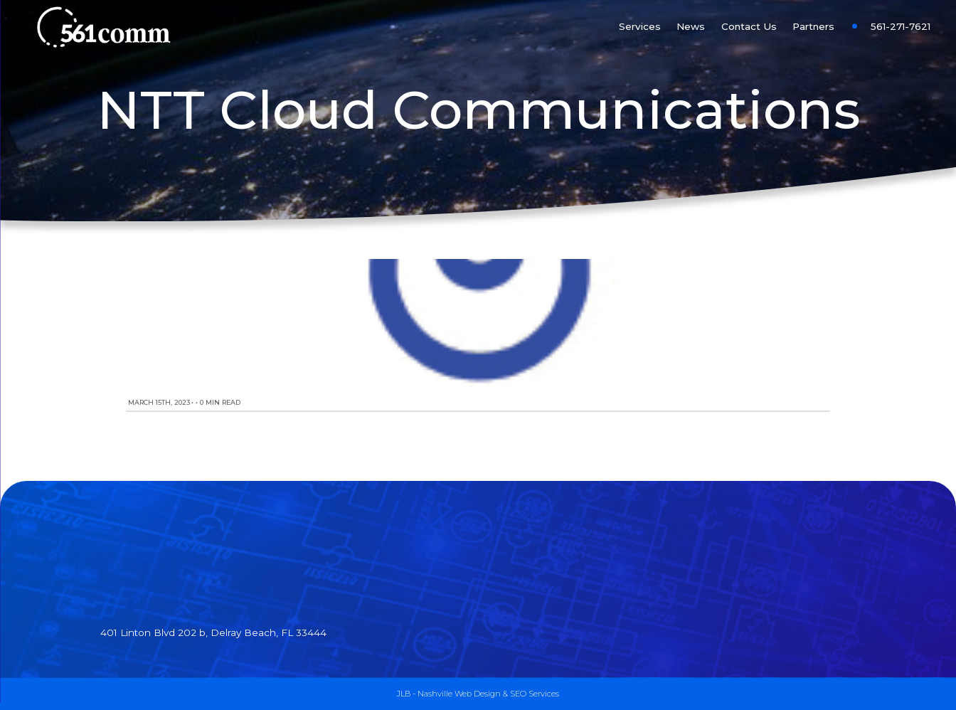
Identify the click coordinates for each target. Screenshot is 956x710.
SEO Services (534, 694)
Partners (813, 26)
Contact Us (749, 26)
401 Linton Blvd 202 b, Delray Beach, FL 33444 (213, 632)
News (690, 26)
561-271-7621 (900, 26)
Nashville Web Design (459, 694)
